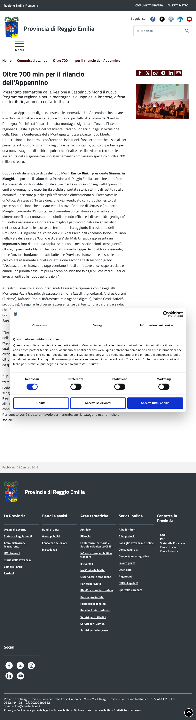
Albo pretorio (127, 536)
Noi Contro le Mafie (92, 570)
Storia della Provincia (17, 560)
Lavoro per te (127, 563)
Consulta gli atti (128, 549)
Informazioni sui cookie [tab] (156, 325)
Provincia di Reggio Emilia (58, 28)
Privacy (8, 710)
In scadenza (49, 549)
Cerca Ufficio (168, 547)
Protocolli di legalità (93, 603)
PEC (162, 539)
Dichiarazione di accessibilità (92, 710)
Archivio (85, 529)
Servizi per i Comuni (92, 623)
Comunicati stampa (32, 60)
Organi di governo (15, 529)
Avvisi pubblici (51, 536)
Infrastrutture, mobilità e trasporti (96, 555)
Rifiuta (41, 403)
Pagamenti (126, 576)
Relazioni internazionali (95, 610)
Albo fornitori (127, 529)
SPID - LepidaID (128, 583)
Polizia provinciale (92, 597)
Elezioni (9, 573)
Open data (125, 570)
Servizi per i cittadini (93, 617)
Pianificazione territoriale (96, 590)
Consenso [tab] (39, 325)
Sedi (163, 534)
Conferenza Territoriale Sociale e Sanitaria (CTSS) (96, 545)
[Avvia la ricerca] (187, 31)
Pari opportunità (90, 583)
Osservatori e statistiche (95, 577)
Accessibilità (62, 710)
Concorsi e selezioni (54, 543)
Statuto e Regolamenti (18, 536)
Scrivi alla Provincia (172, 543)
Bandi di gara (50, 529)
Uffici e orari (12, 553)
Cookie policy (25, 710)
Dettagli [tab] (98, 325)
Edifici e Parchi (13, 566)
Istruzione (86, 563)
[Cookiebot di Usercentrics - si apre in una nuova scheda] (166, 314)
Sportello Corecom (130, 590)
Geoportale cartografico (134, 556)
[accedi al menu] (19, 45)
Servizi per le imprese (94, 630)
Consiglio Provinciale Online (136, 543)
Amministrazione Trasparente (15, 545)
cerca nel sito (145, 30)
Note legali (43, 710)
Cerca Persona (169, 551)
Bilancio (85, 536)
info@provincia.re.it (27, 706)
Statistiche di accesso (127, 710)
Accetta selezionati (98, 403)
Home (7, 60)
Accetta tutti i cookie (155, 403)
